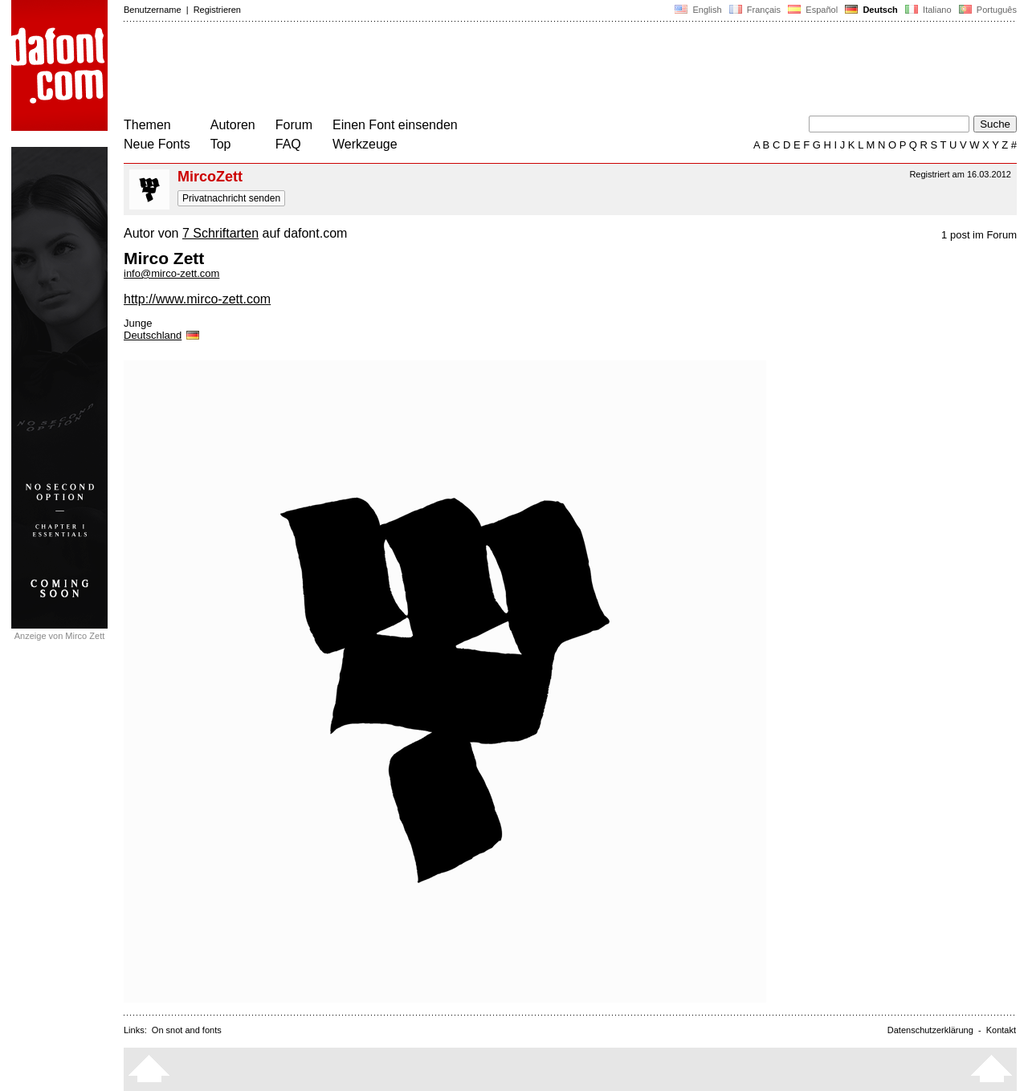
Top (220, 144)
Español (812, 9)
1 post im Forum (979, 235)
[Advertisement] (416, 71)
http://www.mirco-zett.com (197, 299)
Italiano (928, 9)
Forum (293, 125)
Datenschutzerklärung (930, 1030)
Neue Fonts (157, 144)
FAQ (288, 144)
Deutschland (163, 335)
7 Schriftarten (220, 233)
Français (755, 9)
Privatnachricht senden (231, 198)
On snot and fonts (187, 1030)
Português (987, 9)
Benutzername (153, 9)
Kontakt (1001, 1030)
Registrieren (217, 9)
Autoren (232, 125)
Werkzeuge (365, 144)
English (698, 9)
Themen (147, 125)
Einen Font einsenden (395, 125)
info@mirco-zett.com (171, 273)
